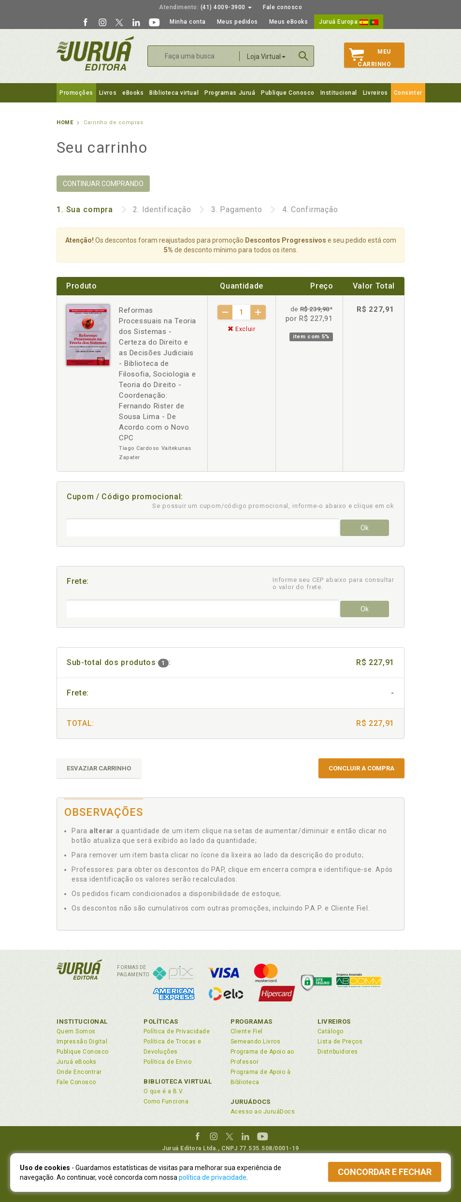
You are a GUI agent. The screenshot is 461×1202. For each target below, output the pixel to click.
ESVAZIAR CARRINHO (99, 768)
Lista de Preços (339, 1041)
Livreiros (375, 92)
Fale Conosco (76, 1082)
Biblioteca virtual (174, 92)
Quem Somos (76, 1031)
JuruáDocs (250, 1101)
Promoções (76, 92)
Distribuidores (337, 1051)
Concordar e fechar (385, 1172)
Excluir (242, 329)
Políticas (161, 1021)
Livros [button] (107, 92)
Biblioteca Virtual (178, 1081)
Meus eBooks (288, 21)
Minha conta (188, 21)
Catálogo (330, 1031)
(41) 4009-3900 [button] (205, 7)
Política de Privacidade (177, 1031)
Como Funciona (166, 1101)
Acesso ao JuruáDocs (262, 1111)
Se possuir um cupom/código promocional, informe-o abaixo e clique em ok (273, 505)
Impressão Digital (82, 1041)
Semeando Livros (255, 1041)
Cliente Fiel (246, 1031)
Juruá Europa (348, 21)
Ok (364, 528)
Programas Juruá (229, 92)
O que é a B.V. (164, 1091)
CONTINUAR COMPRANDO (103, 184)
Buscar (303, 56)
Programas (251, 1021)
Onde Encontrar (79, 1072)
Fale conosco (282, 7)
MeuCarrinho (370, 58)
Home (65, 122)
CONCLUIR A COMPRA (361, 768)
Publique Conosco (288, 92)
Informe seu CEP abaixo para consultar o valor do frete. (333, 583)
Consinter (408, 92)
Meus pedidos (237, 21)
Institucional (338, 92)
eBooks (133, 92)
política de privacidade (212, 1177)
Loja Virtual (266, 56)
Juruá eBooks (77, 1061)
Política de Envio (167, 1061)
